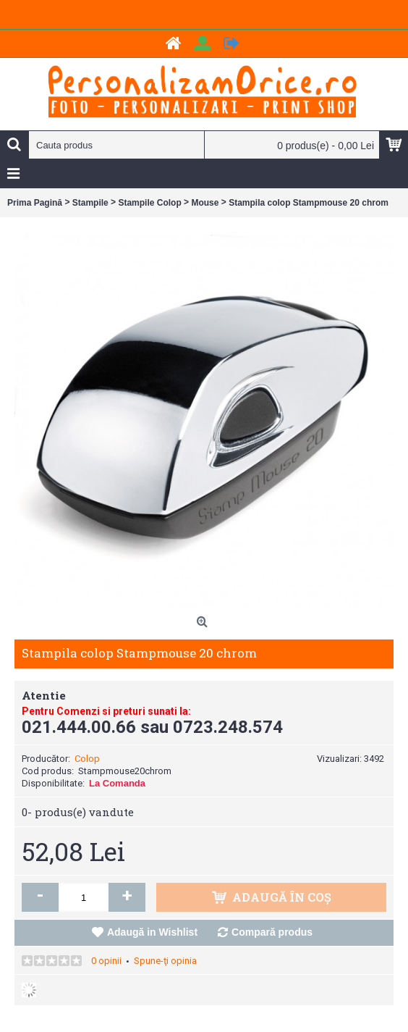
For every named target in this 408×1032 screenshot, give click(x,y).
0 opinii (106, 960)
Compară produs (272, 932)
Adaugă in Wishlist (152, 932)
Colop (87, 758)
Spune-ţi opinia (165, 960)
